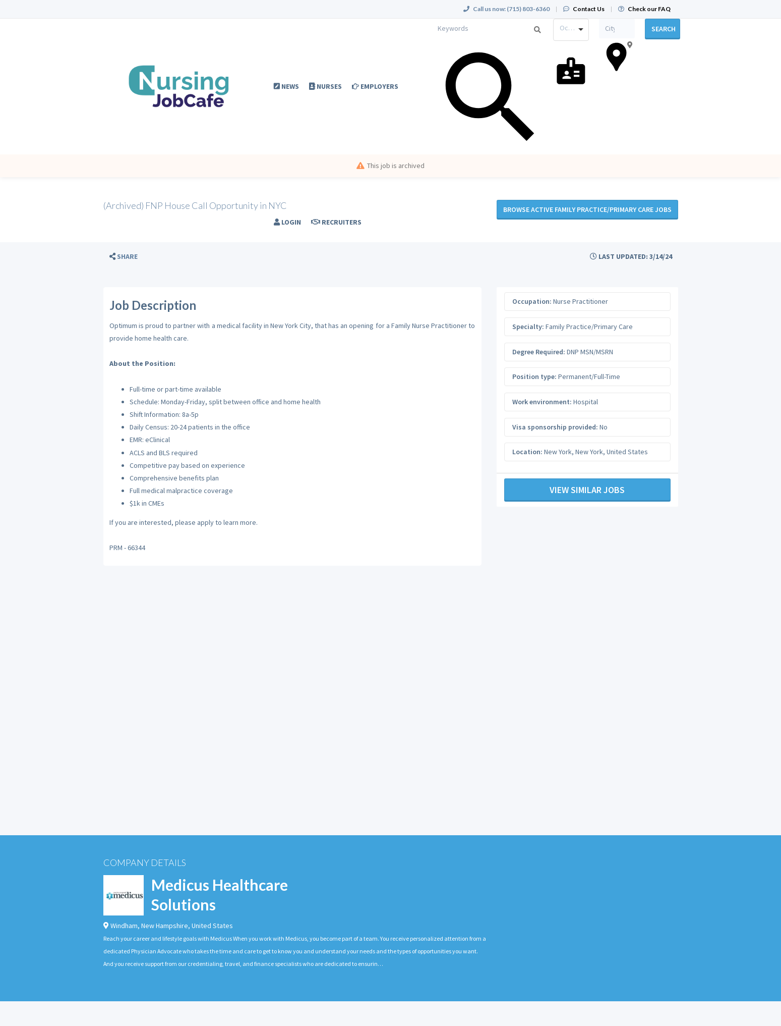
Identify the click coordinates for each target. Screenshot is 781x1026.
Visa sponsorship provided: (555, 426)
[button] (123, 256)
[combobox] (571, 30)
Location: (527, 451)
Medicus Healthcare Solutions (219, 894)
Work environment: (542, 401)
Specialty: (528, 326)
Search (663, 28)
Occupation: (532, 301)
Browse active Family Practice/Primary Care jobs (587, 209)
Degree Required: (538, 351)
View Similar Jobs (587, 490)
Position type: (534, 376)
